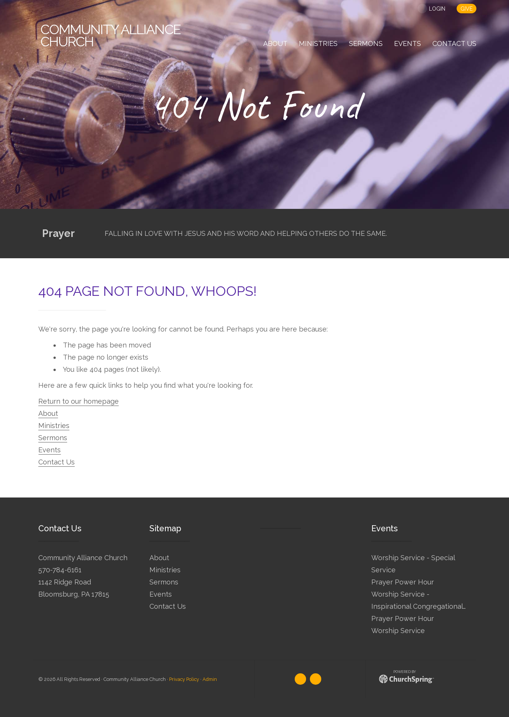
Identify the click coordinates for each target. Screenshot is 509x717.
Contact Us (56, 462)
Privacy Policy (184, 679)
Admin (210, 679)
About (48, 413)
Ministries (53, 426)
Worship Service (398, 631)
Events (49, 450)
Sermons (52, 438)
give (466, 9)
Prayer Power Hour (402, 582)
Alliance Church (110, 35)
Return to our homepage (78, 401)
